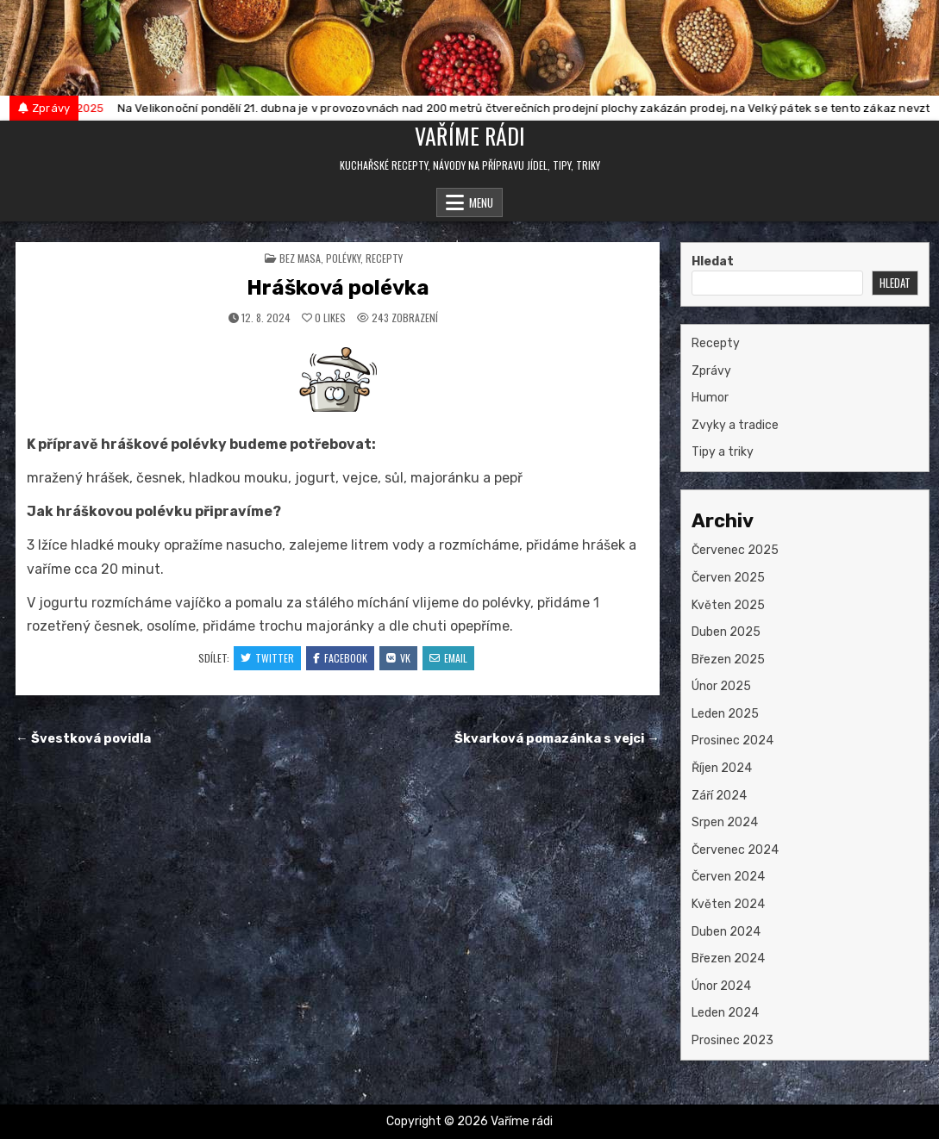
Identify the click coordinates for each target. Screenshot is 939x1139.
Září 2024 (719, 795)
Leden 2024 (725, 1012)
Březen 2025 (728, 659)
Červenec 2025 (735, 550)
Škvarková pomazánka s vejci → (557, 738)
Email (448, 657)
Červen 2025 (728, 577)
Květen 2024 (728, 904)
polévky (343, 258)
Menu (481, 202)
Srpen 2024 (725, 822)
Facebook (340, 657)
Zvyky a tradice (735, 425)
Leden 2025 (725, 713)
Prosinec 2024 (732, 740)
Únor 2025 (721, 686)
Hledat (713, 261)
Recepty (384, 258)
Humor (710, 397)
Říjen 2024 (722, 768)
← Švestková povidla (83, 738)
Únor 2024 (721, 986)
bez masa (300, 258)
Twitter (267, 657)
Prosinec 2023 (732, 1040)
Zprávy (711, 371)
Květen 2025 (728, 605)
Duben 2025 (726, 632)
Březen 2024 (728, 958)
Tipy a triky (723, 452)
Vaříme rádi (470, 135)
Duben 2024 (726, 931)
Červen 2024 (728, 876)
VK (398, 657)
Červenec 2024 (735, 850)
